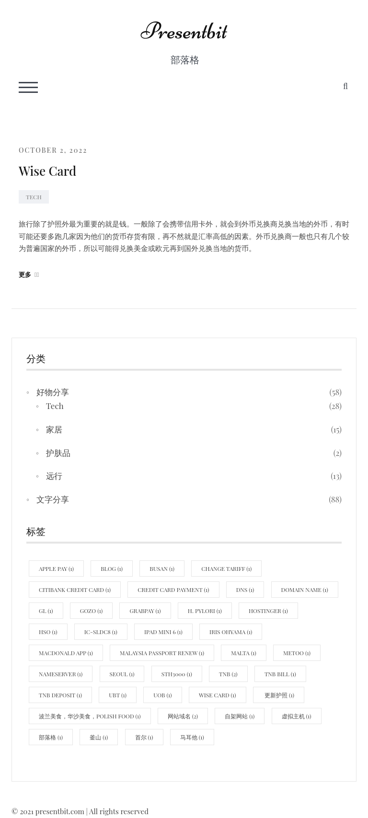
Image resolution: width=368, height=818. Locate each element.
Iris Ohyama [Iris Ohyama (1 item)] (230, 632)
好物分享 (52, 391)
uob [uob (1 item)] (162, 695)
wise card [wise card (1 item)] (217, 695)
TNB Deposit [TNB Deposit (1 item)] (60, 695)
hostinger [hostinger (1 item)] (268, 610)
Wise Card (47, 170)
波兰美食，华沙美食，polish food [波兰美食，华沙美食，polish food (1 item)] (90, 716)
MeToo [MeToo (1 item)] (296, 653)
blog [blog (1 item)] (112, 568)
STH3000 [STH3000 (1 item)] (176, 674)
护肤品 (58, 452)
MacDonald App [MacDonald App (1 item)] (66, 653)
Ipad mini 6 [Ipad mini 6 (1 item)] (163, 632)
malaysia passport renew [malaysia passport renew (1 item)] (162, 653)
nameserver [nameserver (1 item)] (60, 674)
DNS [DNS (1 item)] (245, 589)
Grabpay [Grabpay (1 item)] (145, 610)
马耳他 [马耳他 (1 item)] (192, 737)
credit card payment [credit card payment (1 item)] (173, 589)
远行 (54, 475)
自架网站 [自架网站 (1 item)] (239, 716)
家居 (54, 429)
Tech (34, 197)
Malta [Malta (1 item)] (243, 653)
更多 (29, 274)
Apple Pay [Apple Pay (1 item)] (56, 568)
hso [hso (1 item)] (48, 632)
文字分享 (52, 499)
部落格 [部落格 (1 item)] (51, 737)
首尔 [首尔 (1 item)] (144, 737)
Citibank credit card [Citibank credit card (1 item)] (75, 589)
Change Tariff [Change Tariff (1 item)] (226, 568)
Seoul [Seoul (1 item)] (122, 674)
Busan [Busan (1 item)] (162, 568)
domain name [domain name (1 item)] (304, 589)
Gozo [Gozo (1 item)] (91, 610)
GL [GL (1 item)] (46, 610)
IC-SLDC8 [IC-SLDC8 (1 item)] (100, 632)
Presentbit (184, 30)
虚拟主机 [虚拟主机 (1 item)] (296, 716)
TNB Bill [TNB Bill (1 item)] (280, 674)
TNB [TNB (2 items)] (228, 674)
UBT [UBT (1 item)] (117, 695)
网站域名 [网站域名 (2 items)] (183, 716)
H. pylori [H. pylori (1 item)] (205, 610)
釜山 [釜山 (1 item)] (99, 737)
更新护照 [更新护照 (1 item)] (278, 695)
